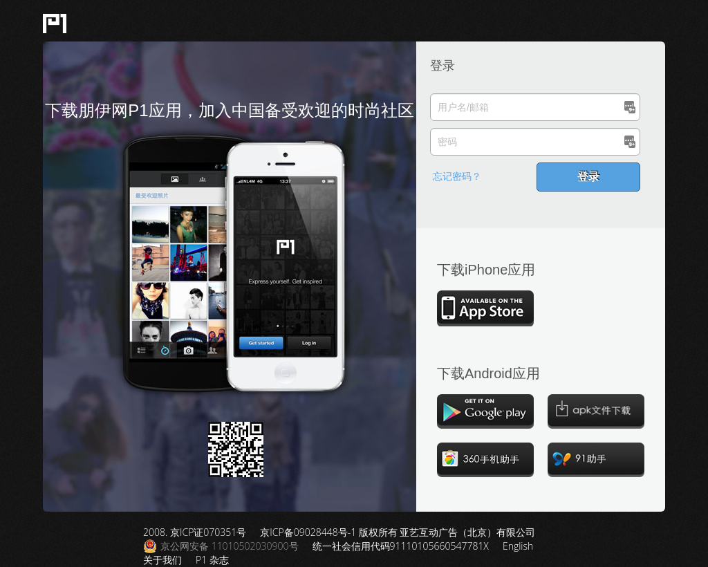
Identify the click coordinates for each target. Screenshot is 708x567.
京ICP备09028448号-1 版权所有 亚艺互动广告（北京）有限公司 (397, 532)
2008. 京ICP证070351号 (194, 532)
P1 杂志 (212, 559)
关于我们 (162, 559)
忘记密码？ (457, 176)
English (518, 545)
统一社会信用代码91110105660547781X (401, 545)
